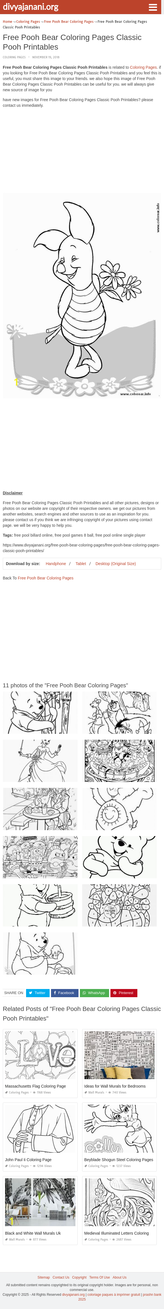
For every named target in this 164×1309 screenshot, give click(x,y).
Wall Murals (94, 1092)
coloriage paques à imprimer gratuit (113, 1295)
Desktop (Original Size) (116, 563)
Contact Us (61, 1277)
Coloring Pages (14, 57)
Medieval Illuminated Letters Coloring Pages (122, 1233)
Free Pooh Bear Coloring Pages (45, 578)
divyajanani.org (30, 6)
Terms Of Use (99, 1277)
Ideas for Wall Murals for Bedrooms (115, 1086)
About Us (119, 1277)
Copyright (79, 1277)
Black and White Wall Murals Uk (33, 1233)
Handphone (56, 563)
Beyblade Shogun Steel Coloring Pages (118, 1159)
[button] (152, 7)
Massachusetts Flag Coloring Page (35, 1086)
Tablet (80, 563)
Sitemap (44, 1277)
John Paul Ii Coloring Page (28, 1159)
